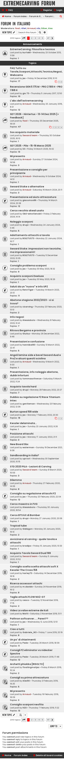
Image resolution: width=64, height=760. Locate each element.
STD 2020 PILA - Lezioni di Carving (30, 466)
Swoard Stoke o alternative (27, 186)
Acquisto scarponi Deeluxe (27, 276)
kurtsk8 (26, 52)
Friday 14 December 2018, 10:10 (42, 78)
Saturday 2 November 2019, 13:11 (46, 613)
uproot (26, 458)
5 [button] (42, 38)
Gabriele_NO (29, 632)
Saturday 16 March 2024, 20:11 (47, 189)
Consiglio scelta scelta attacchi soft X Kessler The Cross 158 (34, 568)
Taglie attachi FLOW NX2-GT (27, 597)
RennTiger (28, 289)
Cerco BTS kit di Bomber (25, 515)
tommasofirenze (31, 378)
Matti (25, 613)
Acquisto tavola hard (23, 386)
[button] (23, 38)
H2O (24, 707)
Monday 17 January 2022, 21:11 (42, 437)
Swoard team (29, 135)
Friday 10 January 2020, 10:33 (47, 545)
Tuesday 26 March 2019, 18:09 (44, 642)
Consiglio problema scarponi (28, 265)
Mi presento (17, 156)
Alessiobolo (28, 320)
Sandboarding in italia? (24, 455)
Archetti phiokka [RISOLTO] (27, 664)
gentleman (28, 403)
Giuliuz (26, 333)
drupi (25, 225)
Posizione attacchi (21, 433)
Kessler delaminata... (23, 423)
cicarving (27, 306)
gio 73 (25, 93)
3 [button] (35, 38)
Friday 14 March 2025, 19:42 (40, 148)
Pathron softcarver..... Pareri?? (29, 618)
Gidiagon (27, 528)
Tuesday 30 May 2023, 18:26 (41, 279)
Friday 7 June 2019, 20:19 (51, 632)
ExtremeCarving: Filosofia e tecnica (32, 49)
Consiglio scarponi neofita (26, 704)
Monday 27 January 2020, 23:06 (46, 518)
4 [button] (39, 38)
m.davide (27, 586)
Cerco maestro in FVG (24, 504)
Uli (23, 148)
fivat (17, 28)
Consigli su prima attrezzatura (29, 677)
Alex (50, 28)
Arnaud (31, 28)
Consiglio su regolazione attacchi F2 (33, 493)
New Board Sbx (19, 444)
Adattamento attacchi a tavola (30, 235)
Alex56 (26, 680)
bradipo (26, 545)
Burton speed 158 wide (24, 411)
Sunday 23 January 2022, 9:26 (43, 426)
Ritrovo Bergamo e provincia (28, 330)
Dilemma (16, 480)
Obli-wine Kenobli (32, 213)
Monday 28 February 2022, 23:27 (46, 389)
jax (24, 78)
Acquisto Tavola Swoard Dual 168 (30, 553)
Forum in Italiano (15, 23)
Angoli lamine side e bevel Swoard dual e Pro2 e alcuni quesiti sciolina (35, 356)
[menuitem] (9, 10)
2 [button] (31, 38)
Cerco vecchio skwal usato (27, 210)
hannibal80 (28, 344)
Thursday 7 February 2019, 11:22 (44, 707)
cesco (25, 600)
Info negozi (17, 317)
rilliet (23, 28)
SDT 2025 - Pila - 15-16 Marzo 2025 (30, 145)
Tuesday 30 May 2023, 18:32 (41, 268)
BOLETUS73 (28, 238)
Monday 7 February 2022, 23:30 (43, 415)
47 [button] (48, 38)
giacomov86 (29, 200)
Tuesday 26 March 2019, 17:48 (44, 656)
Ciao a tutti (17, 629)
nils (38, 28)
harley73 (27, 573)
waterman (28, 447)
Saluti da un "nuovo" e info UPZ (29, 286)
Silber (44, 28)
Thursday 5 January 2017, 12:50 (46, 93)
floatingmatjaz (30, 667)
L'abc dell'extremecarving (26, 100)
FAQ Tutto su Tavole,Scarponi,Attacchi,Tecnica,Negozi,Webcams (36, 72)
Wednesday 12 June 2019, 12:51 (43, 621)
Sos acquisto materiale (25, 132)
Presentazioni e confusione (27, 341)
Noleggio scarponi (21, 221)
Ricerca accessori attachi (26, 583)
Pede (25, 642)
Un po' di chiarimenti (23, 639)
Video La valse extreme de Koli (29, 610)
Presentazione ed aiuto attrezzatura (33, 197)
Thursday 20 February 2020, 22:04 (44, 496)
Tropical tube (18, 525)
